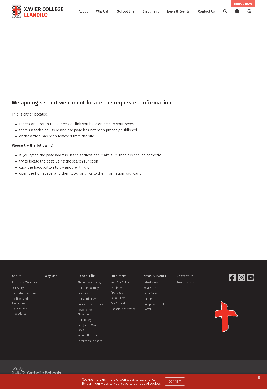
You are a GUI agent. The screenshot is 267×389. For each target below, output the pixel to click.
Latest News (151, 282)
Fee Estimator (119, 303)
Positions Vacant (186, 282)
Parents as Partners (90, 341)
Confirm (174, 381)
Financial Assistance (123, 309)
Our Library (84, 320)
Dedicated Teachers (24, 293)
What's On (150, 288)
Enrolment (151, 11)
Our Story (18, 288)
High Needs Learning (90, 304)
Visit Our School (121, 282)
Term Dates (151, 293)
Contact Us (206, 11)
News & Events (178, 11)
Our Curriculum (87, 299)
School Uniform (87, 335)
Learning (83, 293)
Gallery (148, 299)
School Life (125, 11)
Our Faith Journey (88, 288)
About (83, 11)
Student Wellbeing (89, 282)
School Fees (118, 298)
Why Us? (102, 11)
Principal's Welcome (24, 282)
